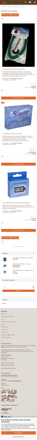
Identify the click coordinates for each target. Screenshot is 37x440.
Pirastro (4, 303)
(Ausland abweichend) (17, 78)
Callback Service (4, 332)
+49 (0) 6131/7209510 (10, 362)
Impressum (3, 313)
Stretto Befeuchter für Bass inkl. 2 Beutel (12, 133)
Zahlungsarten (4, 329)
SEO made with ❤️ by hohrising (8, 334)
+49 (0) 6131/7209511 (10, 365)
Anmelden (18, 290)
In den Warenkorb (18, 98)
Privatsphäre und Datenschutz (7, 316)
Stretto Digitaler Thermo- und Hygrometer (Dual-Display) (15, 202)
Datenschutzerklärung (6, 429)
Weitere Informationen (18, 437)
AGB (2, 319)
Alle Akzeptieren (18, 433)
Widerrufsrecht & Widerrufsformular (9, 321)
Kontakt (3, 324)
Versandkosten (4, 327)
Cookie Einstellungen (5, 337)
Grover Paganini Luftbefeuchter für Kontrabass (13, 69)
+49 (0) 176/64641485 (9, 364)
